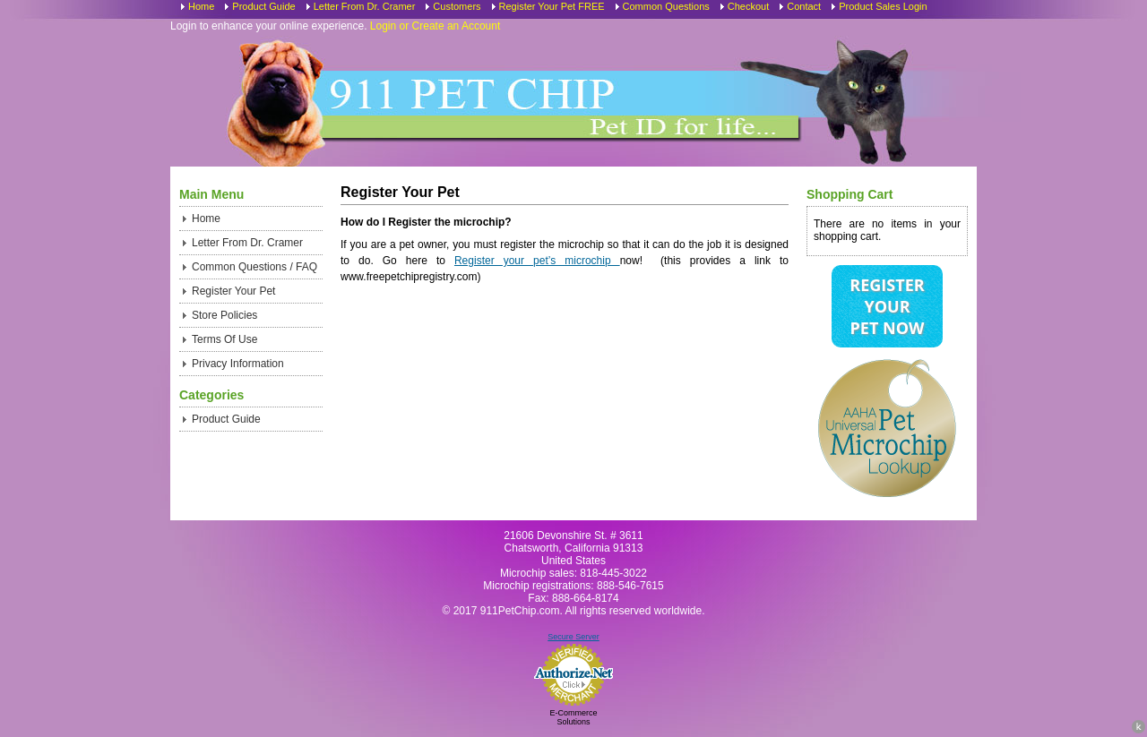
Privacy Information (238, 363)
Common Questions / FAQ (254, 267)
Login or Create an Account (435, 26)
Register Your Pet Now (886, 306)
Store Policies (224, 315)
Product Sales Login (883, 6)
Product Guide (263, 6)
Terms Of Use (224, 339)
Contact (804, 6)
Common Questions (666, 6)
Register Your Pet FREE (552, 6)
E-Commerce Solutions (573, 717)
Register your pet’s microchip (537, 260)
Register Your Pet (233, 291)
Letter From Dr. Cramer (365, 6)
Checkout (748, 6)
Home (201, 6)
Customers (456, 6)
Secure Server (573, 636)
